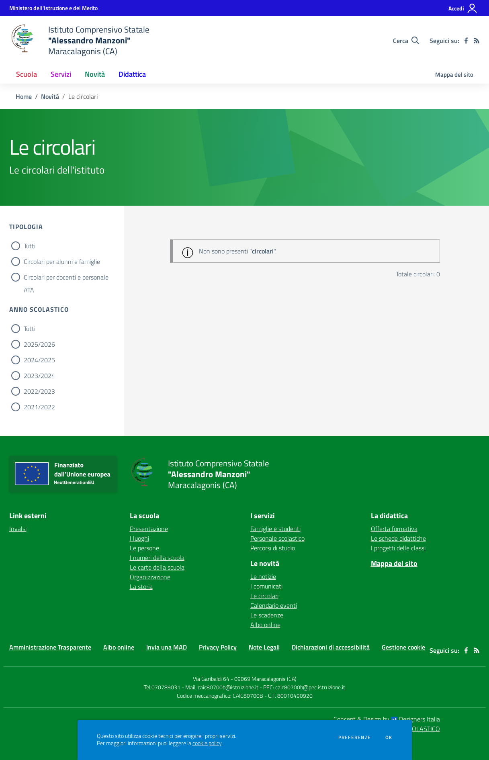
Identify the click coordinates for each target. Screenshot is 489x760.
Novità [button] (95, 74)
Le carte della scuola (157, 567)
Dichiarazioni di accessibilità (331, 647)
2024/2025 (39, 360)
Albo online (265, 624)
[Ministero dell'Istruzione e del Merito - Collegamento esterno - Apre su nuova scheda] (53, 8)
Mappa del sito (454, 74)
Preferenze (354, 737)
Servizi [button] (61, 74)
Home (24, 96)
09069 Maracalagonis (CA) (265, 678)
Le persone (144, 548)
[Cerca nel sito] (406, 40)
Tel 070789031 (163, 687)
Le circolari (264, 596)
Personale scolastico (277, 538)
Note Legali (264, 647)
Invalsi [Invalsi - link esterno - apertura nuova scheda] (18, 528)
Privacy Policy (218, 647)
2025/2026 (39, 344)
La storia (141, 586)
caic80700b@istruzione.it (228, 687)
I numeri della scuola (157, 557)
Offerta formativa (394, 528)
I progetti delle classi (398, 548)
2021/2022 (39, 407)
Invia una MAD (166, 647)
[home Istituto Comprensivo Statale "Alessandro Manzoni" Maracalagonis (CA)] (79, 40)
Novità (50, 96)
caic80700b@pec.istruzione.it (310, 687)
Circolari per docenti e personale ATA (66, 278)
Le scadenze (266, 615)
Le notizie (263, 576)
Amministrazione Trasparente (50, 647)
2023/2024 (39, 375)
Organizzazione (150, 577)
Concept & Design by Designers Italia (387, 719)
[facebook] (466, 40)
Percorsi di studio (272, 548)
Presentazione (149, 528)
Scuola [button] (26, 74)
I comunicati (266, 586)
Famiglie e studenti (275, 528)
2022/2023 (39, 391)
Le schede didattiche (398, 538)
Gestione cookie (403, 647)
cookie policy (206, 743)
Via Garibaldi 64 (211, 678)
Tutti (29, 246)
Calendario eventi (273, 605)
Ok (389, 737)
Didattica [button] (132, 74)
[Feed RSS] (476, 40)
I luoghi (139, 538)
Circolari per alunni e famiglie (62, 261)
